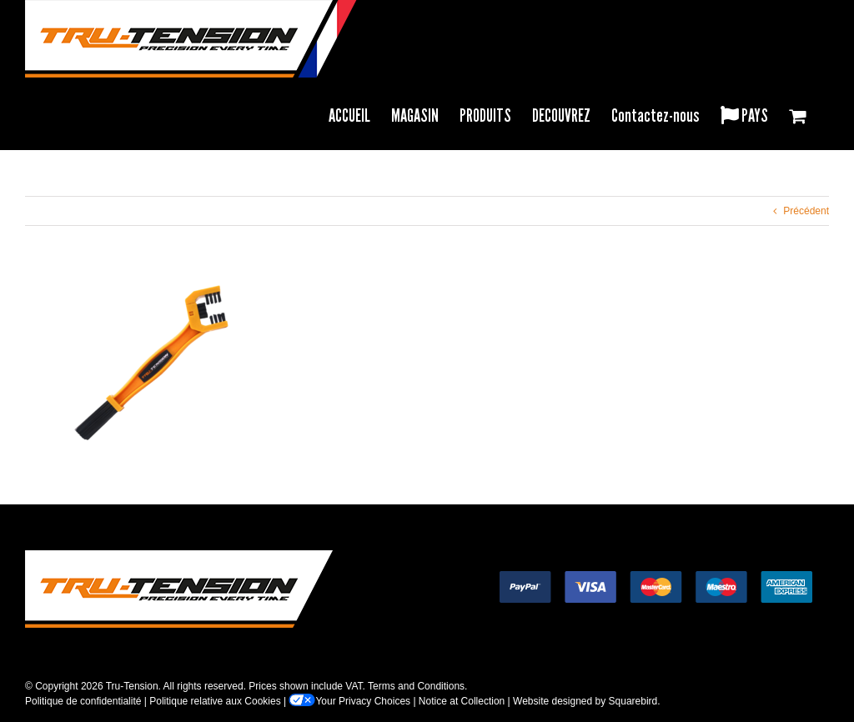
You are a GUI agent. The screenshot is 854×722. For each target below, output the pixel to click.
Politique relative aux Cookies (214, 701)
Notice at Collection (462, 701)
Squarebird (633, 701)
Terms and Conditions (416, 686)
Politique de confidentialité (83, 701)
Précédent (806, 211)
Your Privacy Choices (349, 701)
